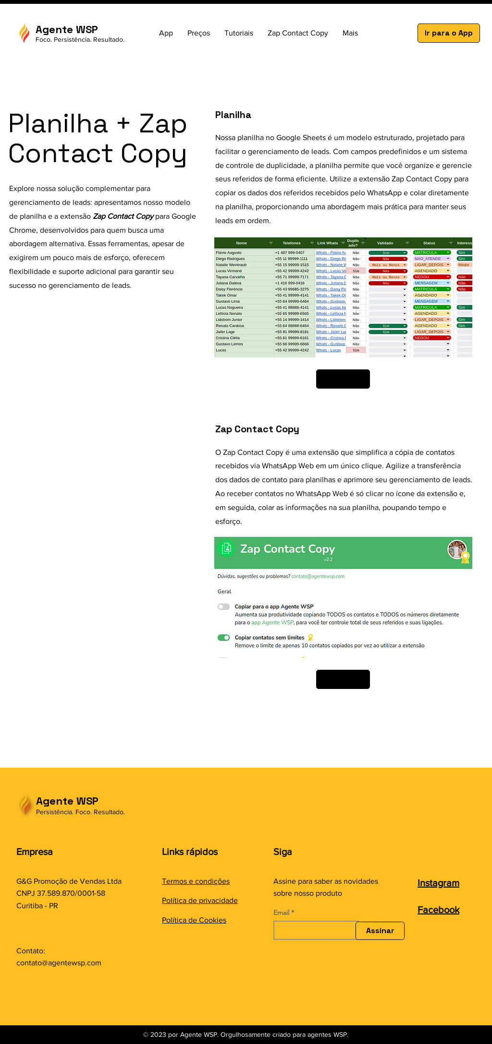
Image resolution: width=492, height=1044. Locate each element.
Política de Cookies (194, 920)
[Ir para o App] (449, 33)
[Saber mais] (343, 379)
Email (281, 912)
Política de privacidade (200, 900)
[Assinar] (380, 931)
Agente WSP (67, 800)
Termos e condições (196, 881)
